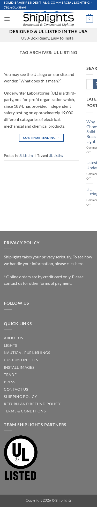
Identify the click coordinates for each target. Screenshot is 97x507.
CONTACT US (16, 389)
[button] (7, 19)
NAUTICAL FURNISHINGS (27, 353)
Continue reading (41, 137)
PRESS (9, 382)
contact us (13, 283)
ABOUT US (13, 338)
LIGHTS (10, 345)
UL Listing (25, 155)
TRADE (10, 375)
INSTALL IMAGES (19, 367)
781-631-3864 (15, 7)
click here (75, 263)
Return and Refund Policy (32, 404)
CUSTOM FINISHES (21, 360)
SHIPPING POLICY (20, 397)
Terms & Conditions (25, 411)
